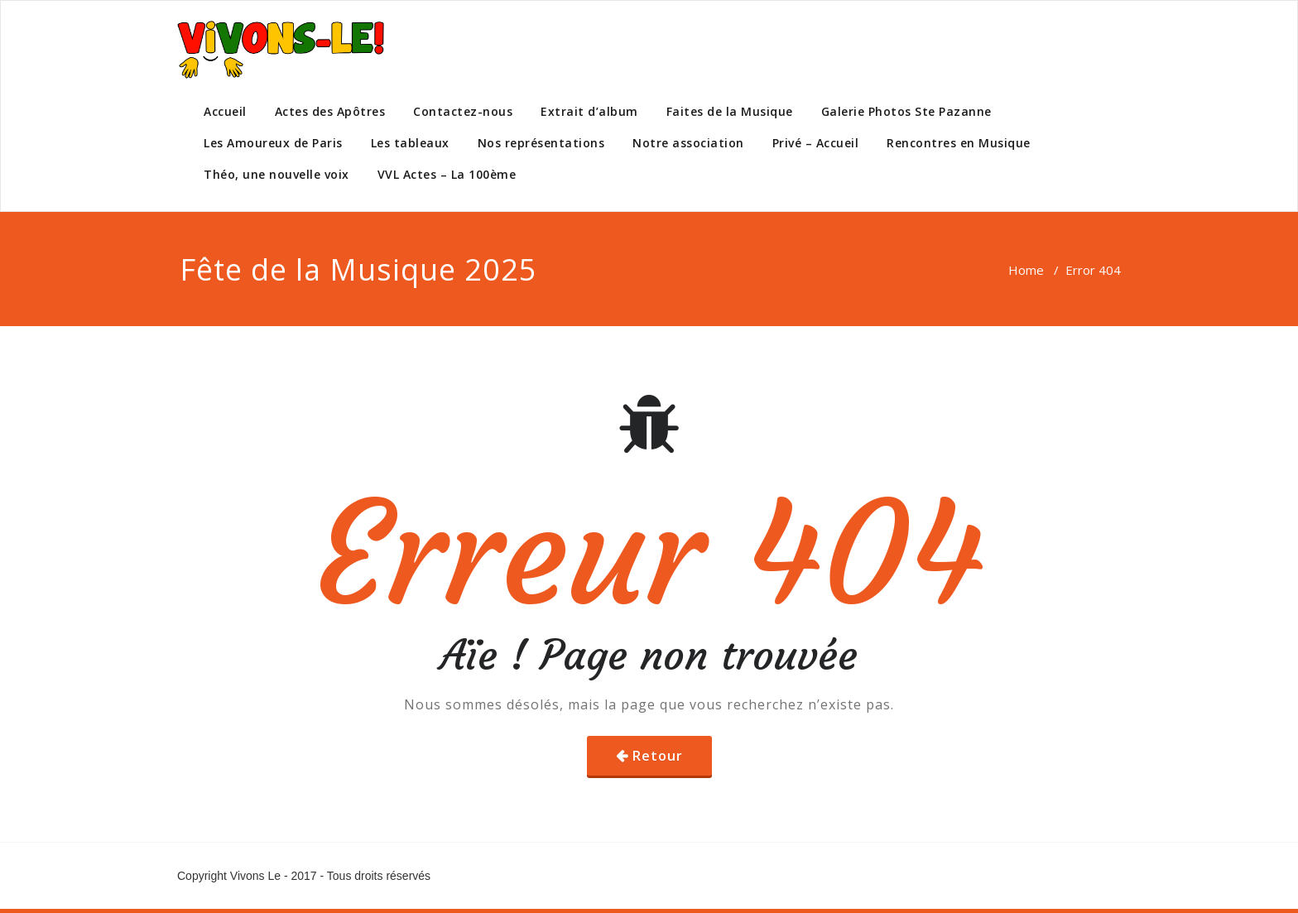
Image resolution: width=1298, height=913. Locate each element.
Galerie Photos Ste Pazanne (906, 111)
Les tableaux (410, 143)
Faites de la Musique (729, 111)
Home (1026, 270)
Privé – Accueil (815, 143)
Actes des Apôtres (330, 111)
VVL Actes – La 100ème (447, 174)
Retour (657, 756)
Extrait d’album (589, 111)
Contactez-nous (462, 111)
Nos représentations (541, 143)
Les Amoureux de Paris (273, 143)
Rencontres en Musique (959, 143)
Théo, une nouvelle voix (276, 174)
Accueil (225, 111)
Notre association (688, 143)
